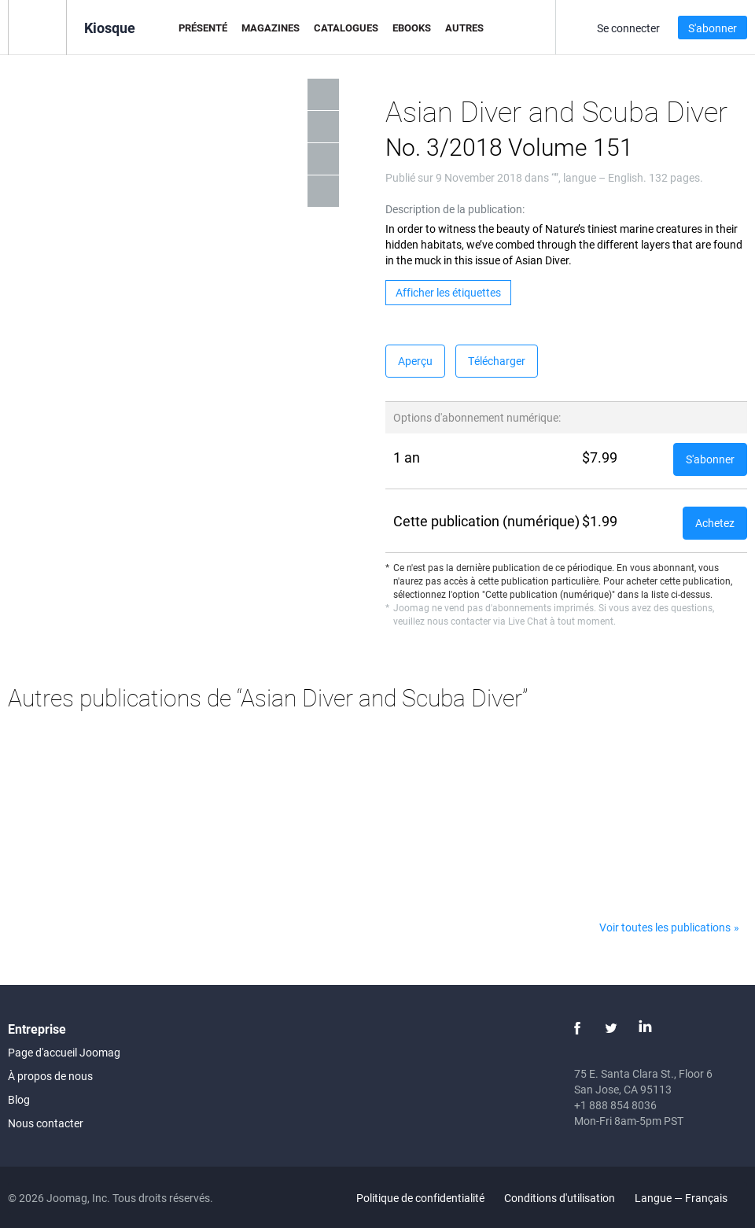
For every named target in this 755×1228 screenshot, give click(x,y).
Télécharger (496, 360)
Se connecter (628, 27)
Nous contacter (45, 1123)
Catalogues (346, 27)
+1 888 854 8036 (615, 1104)
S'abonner (712, 27)
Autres (464, 27)
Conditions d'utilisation (559, 1197)
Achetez (715, 522)
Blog (19, 1099)
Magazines (270, 27)
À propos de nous (50, 1075)
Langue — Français (690, 1197)
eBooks (411, 27)
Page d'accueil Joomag (64, 1052)
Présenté (203, 27)
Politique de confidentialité (420, 1197)
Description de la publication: (455, 208)
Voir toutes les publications (665, 927)
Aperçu (415, 360)
